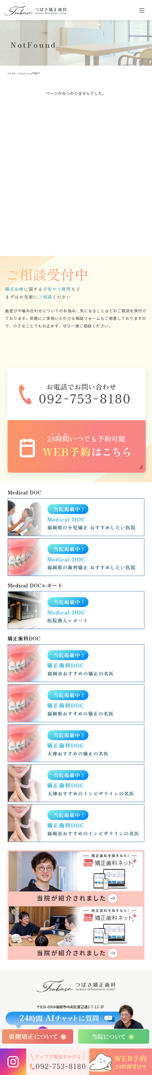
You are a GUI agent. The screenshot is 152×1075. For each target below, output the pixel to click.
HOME (12, 73)
